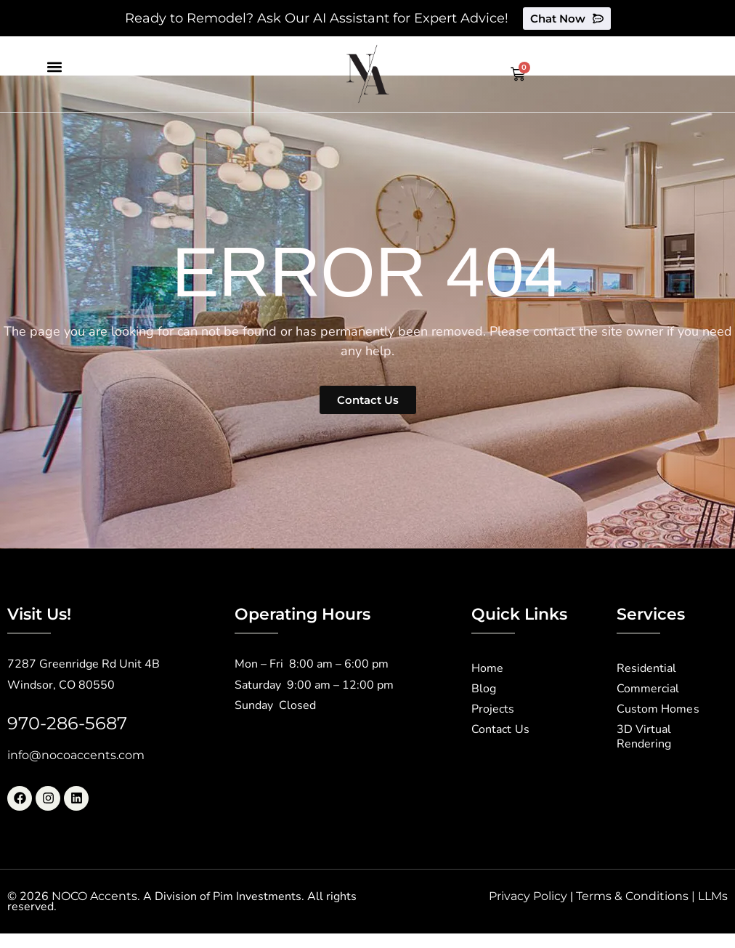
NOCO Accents (94, 896)
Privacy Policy (528, 896)
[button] (54, 66)
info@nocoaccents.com (76, 755)
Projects (492, 710)
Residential (646, 669)
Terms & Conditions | (637, 896)
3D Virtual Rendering (644, 737)
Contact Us (500, 730)
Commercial (648, 689)
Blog (483, 689)
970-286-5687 (67, 723)
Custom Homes (658, 710)
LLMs (713, 896)
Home (487, 669)
